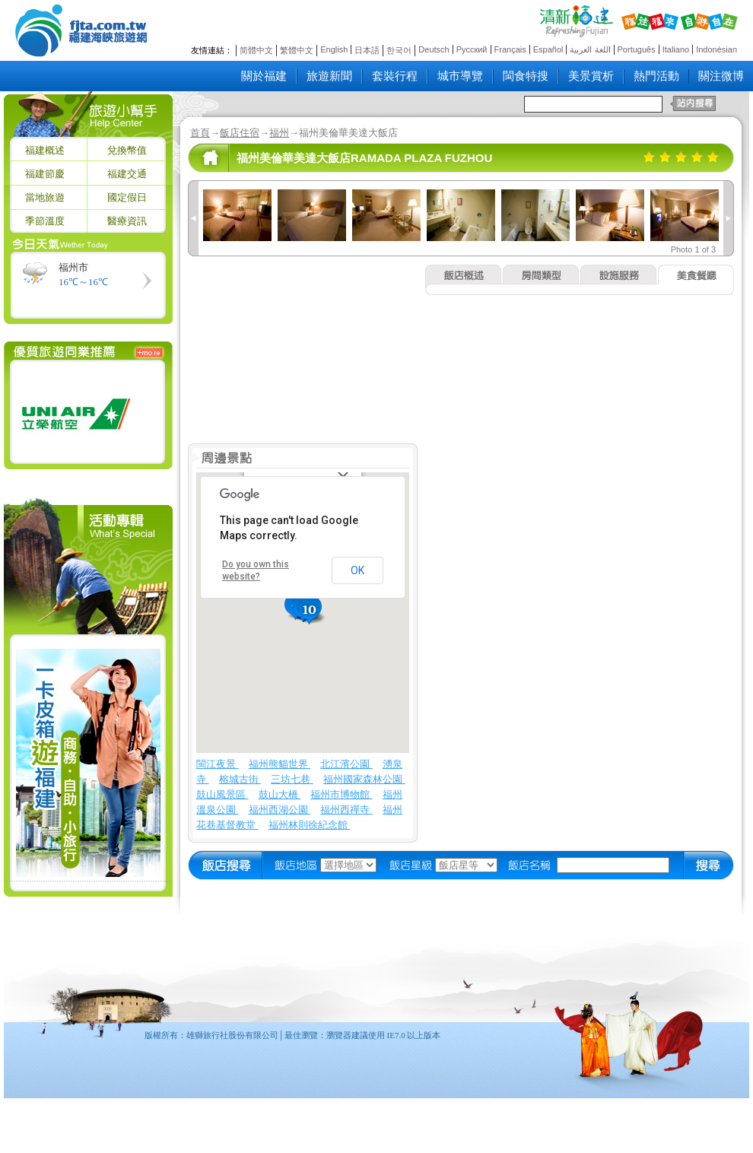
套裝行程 (395, 76)
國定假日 (127, 197)
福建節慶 (45, 173)
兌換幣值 (127, 150)
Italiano (675, 49)
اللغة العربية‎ (590, 49)
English (334, 49)
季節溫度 (45, 221)
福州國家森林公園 (364, 779)
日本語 (367, 50)
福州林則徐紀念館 (309, 825)
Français (510, 49)
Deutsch (433, 49)
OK (357, 570)
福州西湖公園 (280, 809)
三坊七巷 (292, 779)
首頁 (200, 132)
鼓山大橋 (280, 794)
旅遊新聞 (329, 76)
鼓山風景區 (222, 794)
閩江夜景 (217, 764)
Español (548, 49)
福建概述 (45, 150)
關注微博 (721, 76)
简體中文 (256, 50)
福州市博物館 (341, 794)
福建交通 (127, 173)
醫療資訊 (127, 221)
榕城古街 (240, 779)
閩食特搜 (525, 76)
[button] (311, 611)
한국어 (398, 50)
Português (637, 49)
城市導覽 (460, 76)
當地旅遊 (45, 197)
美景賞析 (591, 76)
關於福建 (264, 76)
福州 (279, 132)
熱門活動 (656, 76)
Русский (472, 49)
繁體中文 (296, 50)
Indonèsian (716, 49)
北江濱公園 (346, 764)
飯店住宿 (239, 132)
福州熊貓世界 (280, 764)
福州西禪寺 (346, 809)
